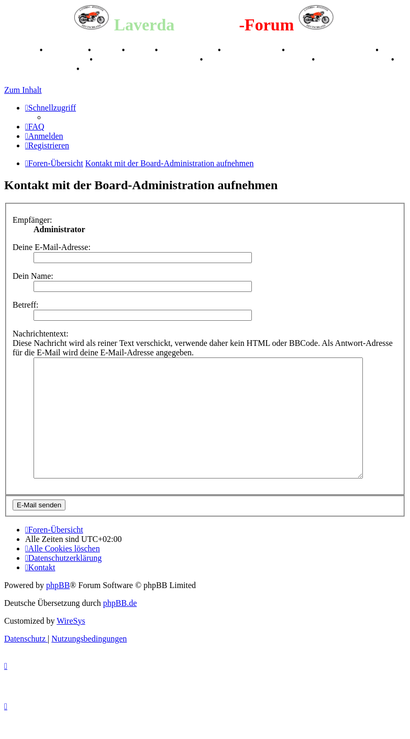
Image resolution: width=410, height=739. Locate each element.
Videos (141, 50)
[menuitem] (35, 126)
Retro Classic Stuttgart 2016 (147, 59)
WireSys (71, 644)
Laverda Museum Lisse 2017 (258, 59)
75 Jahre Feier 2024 (39, 68)
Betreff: (25, 304)
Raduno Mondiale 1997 (45, 59)
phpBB (58, 608)
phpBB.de (120, 626)
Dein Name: (33, 275)
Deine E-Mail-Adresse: (52, 247)
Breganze (21, 50)
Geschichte (66, 50)
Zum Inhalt (23, 89)
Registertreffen (189, 50)
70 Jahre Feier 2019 (354, 59)
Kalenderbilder (252, 50)
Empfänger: (32, 219)
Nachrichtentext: (41, 333)
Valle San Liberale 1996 (331, 50)
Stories (107, 50)
